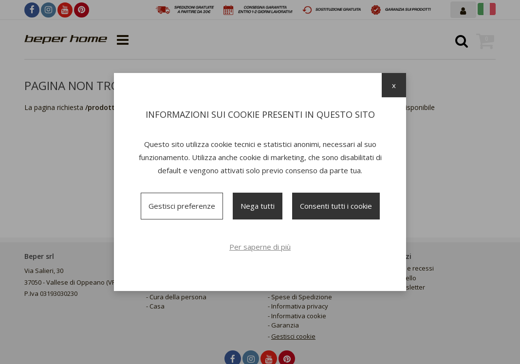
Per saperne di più (260, 247)
